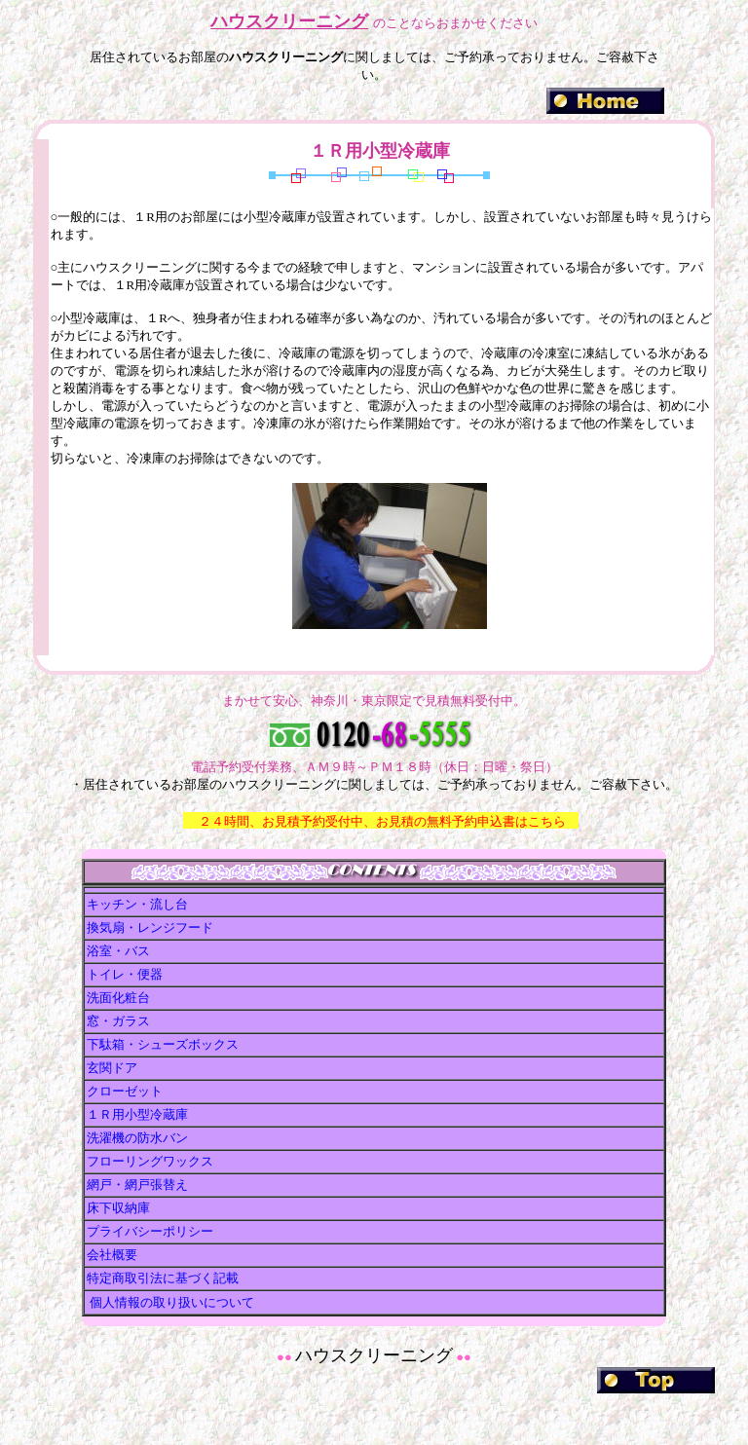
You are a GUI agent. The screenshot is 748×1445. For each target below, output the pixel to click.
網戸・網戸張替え (137, 1184)
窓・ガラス (118, 1021)
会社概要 (112, 1254)
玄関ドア (112, 1067)
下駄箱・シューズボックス (163, 1044)
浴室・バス (118, 951)
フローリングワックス (150, 1161)
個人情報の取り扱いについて (170, 1302)
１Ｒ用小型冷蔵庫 (137, 1114)
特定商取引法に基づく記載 (163, 1278)
